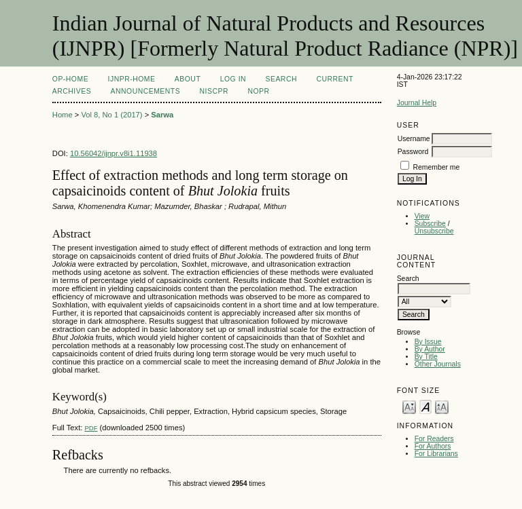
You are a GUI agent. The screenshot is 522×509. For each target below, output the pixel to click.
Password (413, 151)
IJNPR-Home (132, 79)
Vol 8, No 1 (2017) (111, 115)
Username (414, 139)
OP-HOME (70, 79)
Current (334, 79)
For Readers (434, 438)
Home (62, 115)
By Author (430, 349)
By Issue (428, 341)
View (422, 216)
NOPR (258, 91)
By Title (426, 356)
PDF (90, 428)
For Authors (433, 446)
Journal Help (416, 103)
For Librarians (436, 453)
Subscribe (430, 223)
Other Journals (438, 364)
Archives (71, 91)
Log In (233, 79)
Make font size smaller (409, 406)
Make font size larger (442, 406)
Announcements (146, 91)
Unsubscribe (434, 231)
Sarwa (162, 115)
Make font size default (425, 406)
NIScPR (214, 91)
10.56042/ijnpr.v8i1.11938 (113, 153)
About (188, 79)
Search (281, 79)
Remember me (436, 167)
